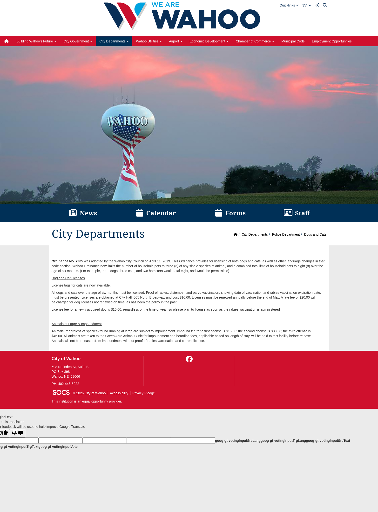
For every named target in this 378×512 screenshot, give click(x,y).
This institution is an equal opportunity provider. (87, 401)
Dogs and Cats (315, 234)
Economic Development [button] (209, 41)
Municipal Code (293, 41)
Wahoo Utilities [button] (149, 41)
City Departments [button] (114, 41)
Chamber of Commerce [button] (255, 41)
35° (306, 5)
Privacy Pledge (143, 393)
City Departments (255, 234)
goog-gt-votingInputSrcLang (238, 441)
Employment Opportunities (332, 41)
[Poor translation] (17, 433)
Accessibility (119, 393)
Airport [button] (175, 41)
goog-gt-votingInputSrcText (328, 441)
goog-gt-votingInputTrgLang (283, 441)
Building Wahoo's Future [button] (36, 41)
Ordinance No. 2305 (67, 261)
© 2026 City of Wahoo (89, 393)
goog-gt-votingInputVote (57, 447)
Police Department (286, 234)
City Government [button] (77, 41)
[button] (289, 5)
